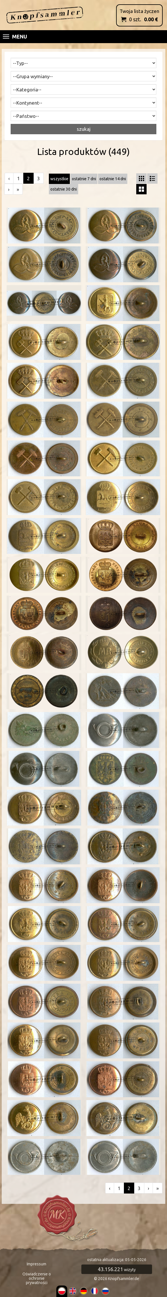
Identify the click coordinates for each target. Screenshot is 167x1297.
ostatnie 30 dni (63, 189)
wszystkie (59, 178)
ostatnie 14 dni (112, 178)
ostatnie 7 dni (84, 178)
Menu (15, 36)
